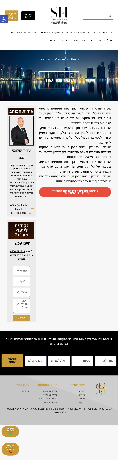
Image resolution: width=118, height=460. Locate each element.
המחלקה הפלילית (61, 59)
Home (73, 59)
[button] (77, 32)
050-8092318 (47, 339)
